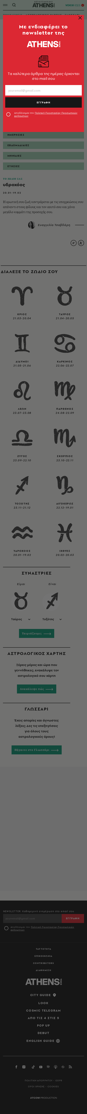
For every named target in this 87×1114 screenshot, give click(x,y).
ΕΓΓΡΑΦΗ (43, 102)
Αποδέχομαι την (45, 114)
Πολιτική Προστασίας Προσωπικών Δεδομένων (45, 114)
